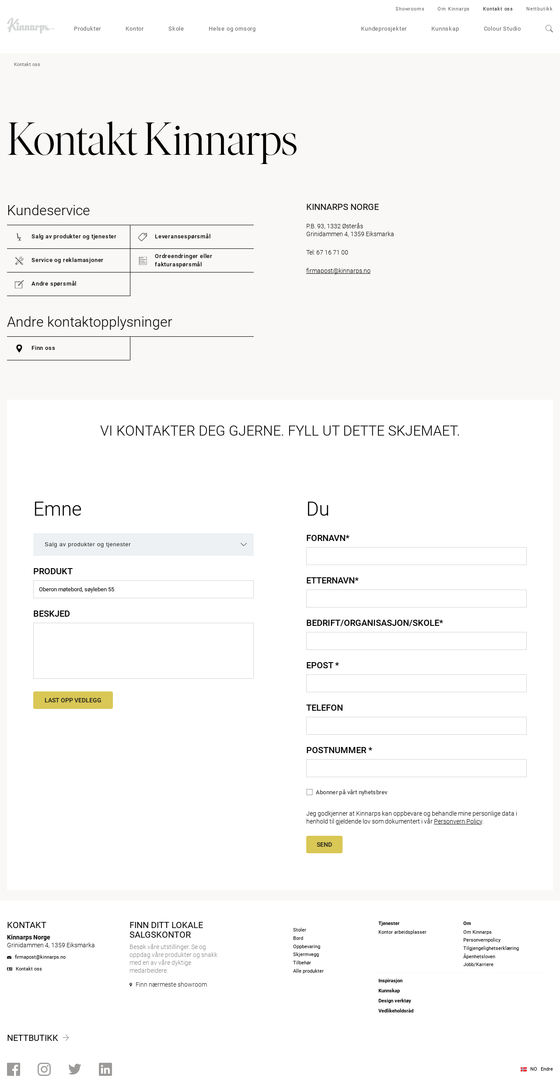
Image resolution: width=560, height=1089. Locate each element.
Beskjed (51, 613)
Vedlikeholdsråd (395, 1011)
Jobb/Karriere (478, 964)
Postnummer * (339, 750)
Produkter (87, 28)
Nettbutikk (539, 9)
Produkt (53, 571)
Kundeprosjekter (384, 28)
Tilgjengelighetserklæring (491, 948)
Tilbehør (302, 963)
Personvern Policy (458, 821)
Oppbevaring (306, 946)
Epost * (322, 665)
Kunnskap (445, 28)
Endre (547, 1069)
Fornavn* (328, 538)
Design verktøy (394, 1001)
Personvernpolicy (481, 940)
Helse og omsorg (232, 28)
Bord (298, 938)
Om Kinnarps (454, 9)
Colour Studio (502, 28)
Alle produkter (308, 971)
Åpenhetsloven (479, 957)
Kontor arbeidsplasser (402, 932)
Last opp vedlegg (73, 700)
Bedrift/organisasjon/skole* (374, 623)
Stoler (299, 930)
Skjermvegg (306, 954)
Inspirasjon (390, 981)
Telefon (324, 707)
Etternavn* (332, 580)
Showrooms (410, 9)
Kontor (135, 28)
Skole (176, 28)
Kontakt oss (498, 9)
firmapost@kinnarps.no (338, 270)
